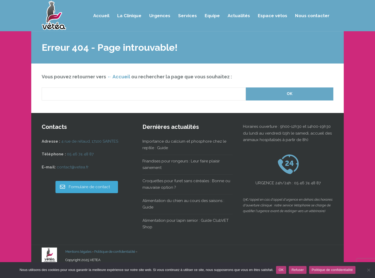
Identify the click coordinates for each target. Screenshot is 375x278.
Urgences (159, 15)
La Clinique (129, 15)
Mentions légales (78, 252)
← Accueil (118, 76)
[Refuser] (368, 270)
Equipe (212, 15)
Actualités (239, 15)
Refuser (297, 270)
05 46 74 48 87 (80, 154)
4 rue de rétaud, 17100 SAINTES (89, 141)
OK (281, 270)
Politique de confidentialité (114, 252)
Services (187, 15)
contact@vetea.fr (73, 167)
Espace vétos (272, 15)
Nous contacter (312, 15)
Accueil (101, 15)
